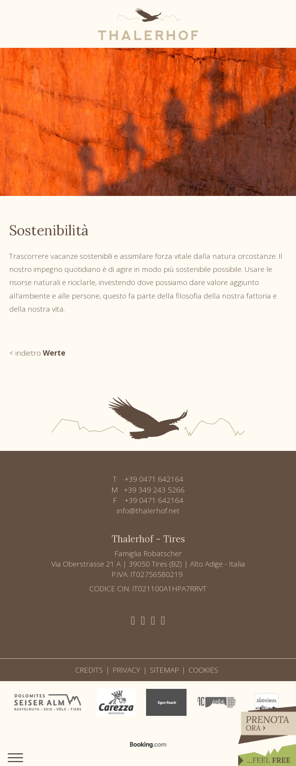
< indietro (37, 353)
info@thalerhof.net (148, 511)
